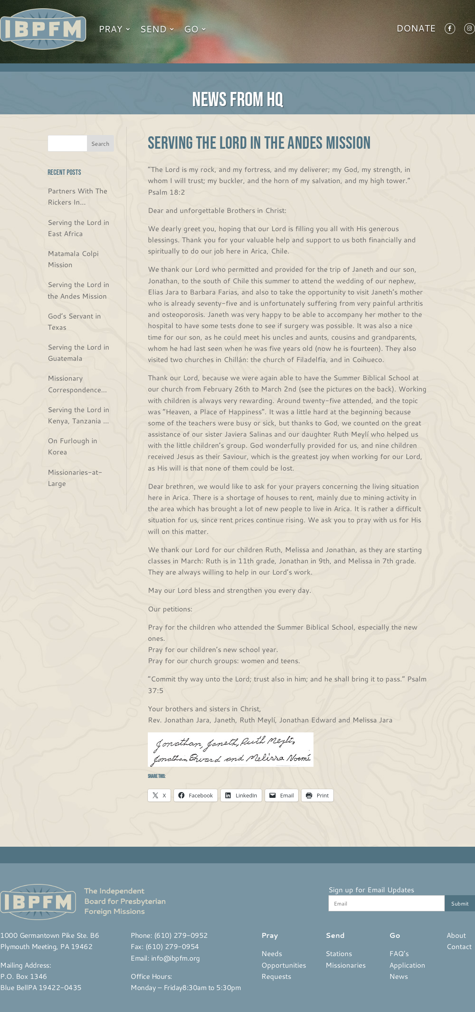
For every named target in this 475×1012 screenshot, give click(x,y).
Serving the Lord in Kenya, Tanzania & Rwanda (78, 415)
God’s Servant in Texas (74, 321)
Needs (271, 953)
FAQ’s (399, 953)
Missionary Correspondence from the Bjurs (74, 384)
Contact (459, 946)
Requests (276, 976)
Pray (111, 28)
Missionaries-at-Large (75, 477)
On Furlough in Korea (72, 445)
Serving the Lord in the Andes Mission (78, 289)
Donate (416, 29)
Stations (339, 953)
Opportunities (283, 965)
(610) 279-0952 (181, 935)
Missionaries (346, 965)
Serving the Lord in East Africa (78, 227)
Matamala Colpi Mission (73, 258)
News (398, 976)
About (456, 935)
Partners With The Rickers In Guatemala (77, 197)
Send (153, 28)
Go (191, 28)
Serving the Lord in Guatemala (78, 352)
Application (407, 965)
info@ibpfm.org (175, 958)
